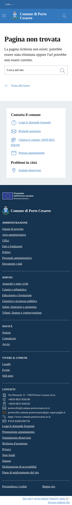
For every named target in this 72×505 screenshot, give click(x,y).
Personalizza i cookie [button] (14, 486)
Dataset (6, 460)
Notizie (6, 332)
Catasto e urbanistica (14, 289)
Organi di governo (12, 228)
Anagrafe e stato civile (15, 283)
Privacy (6, 449)
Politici (6, 252)
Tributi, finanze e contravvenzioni (22, 312)
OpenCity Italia (57, 498)
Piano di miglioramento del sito (20, 472)
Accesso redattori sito (59, 502)
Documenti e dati (12, 263)
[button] (9, 4)
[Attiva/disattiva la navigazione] (4, 15)
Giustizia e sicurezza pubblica (19, 301)
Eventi (6, 369)
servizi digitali (41, 498)
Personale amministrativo (17, 257)
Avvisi (6, 344)
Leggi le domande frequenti (18, 426)
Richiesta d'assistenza (14, 443)
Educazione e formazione (17, 295)
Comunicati (9, 338)
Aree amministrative (14, 234)
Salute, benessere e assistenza (19, 306)
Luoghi (6, 364)
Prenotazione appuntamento (18, 431)
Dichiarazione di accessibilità (19, 466)
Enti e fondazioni (12, 246)
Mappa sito (48, 486)
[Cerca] (62, 71)
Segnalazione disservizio (16, 437)
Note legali (8, 455)
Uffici (5, 240)
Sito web (27, 498)
